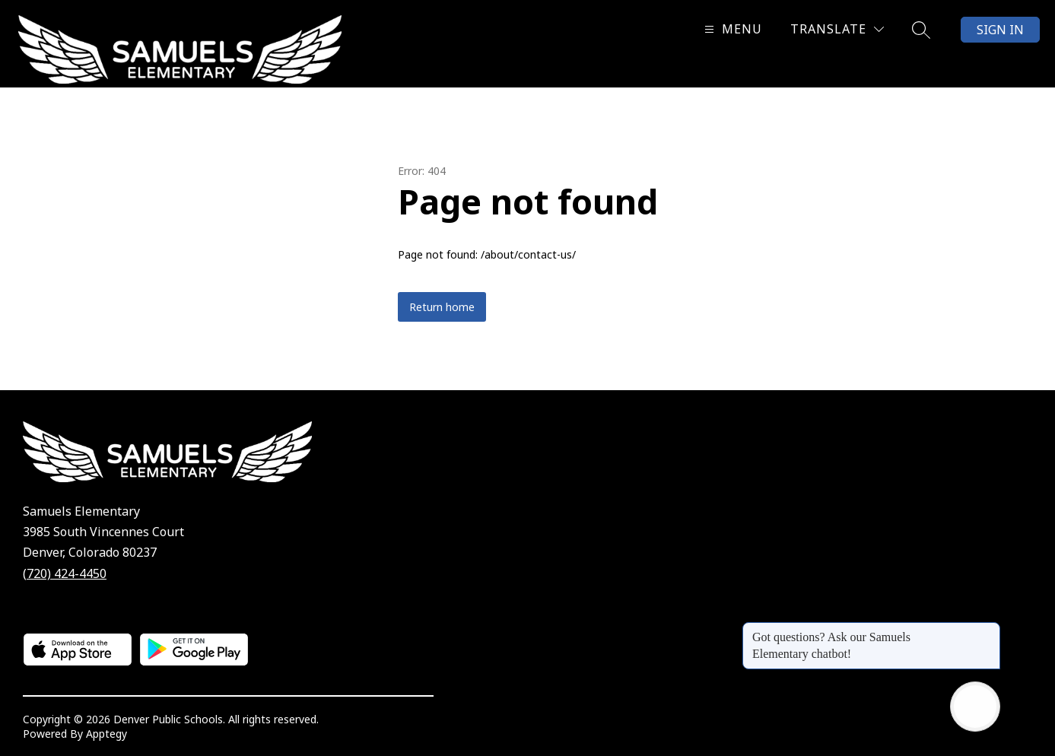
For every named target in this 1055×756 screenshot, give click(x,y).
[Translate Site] (837, 29)
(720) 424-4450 (64, 573)
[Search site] (921, 30)
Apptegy (106, 733)
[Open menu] (731, 29)
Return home (442, 307)
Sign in (1000, 29)
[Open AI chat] (975, 706)
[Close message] (988, 630)
